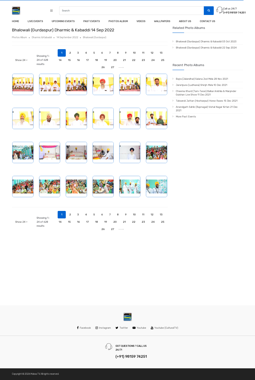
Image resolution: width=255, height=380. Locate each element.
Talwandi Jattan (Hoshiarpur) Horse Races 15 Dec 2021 (206, 100)
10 (134, 52)
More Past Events (186, 116)
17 (87, 60)
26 (103, 67)
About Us (185, 21)
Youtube (139, 327)
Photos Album (118, 21)
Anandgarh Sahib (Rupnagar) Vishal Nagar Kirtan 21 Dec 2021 (207, 108)
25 (162, 60)
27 (112, 67)
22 (133, 60)
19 (105, 60)
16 (78, 60)
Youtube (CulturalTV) (164, 327)
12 (152, 52)
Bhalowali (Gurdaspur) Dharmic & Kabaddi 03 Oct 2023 (206, 41)
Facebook (84, 327)
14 (60, 60)
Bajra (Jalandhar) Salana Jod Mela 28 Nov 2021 (202, 78)
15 (69, 60)
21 (124, 60)
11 (143, 52)
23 (143, 60)
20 (115, 60)
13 (161, 52)
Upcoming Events (63, 21)
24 (153, 60)
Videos (141, 21)
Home (15, 21)
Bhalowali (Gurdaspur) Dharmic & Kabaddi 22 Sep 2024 (206, 47)
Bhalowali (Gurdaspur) (94, 37)
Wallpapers (162, 21)
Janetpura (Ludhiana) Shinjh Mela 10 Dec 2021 (201, 85)
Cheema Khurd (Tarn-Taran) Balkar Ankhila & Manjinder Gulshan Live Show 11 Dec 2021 (206, 93)
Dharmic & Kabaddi (42, 37)
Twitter (121, 327)
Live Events (35, 21)
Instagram (103, 327)
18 (96, 60)
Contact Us (207, 21)
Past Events (91, 21)
